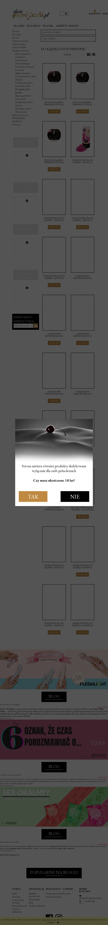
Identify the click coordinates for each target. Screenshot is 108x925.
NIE (75, 496)
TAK (33, 496)
